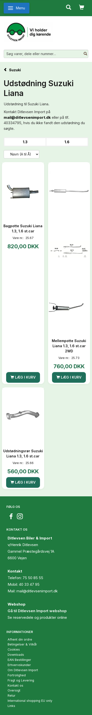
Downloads (16, 654)
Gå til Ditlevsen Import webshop (37, 610)
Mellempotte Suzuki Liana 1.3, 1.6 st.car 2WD (69, 346)
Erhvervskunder (19, 665)
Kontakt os (15, 685)
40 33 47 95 (29, 584)
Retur (11, 695)
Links (11, 706)
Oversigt (14, 690)
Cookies (14, 649)
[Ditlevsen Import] (28, 30)
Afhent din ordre (20, 639)
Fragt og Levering (21, 680)
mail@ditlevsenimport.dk (27, 117)
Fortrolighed (17, 675)
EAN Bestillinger (19, 660)
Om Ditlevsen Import (23, 670)
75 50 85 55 (33, 577)
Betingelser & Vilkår (22, 644)
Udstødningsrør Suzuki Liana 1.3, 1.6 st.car (23, 453)
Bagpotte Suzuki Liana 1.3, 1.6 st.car (22, 228)
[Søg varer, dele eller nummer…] (85, 53)
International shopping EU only (30, 701)
